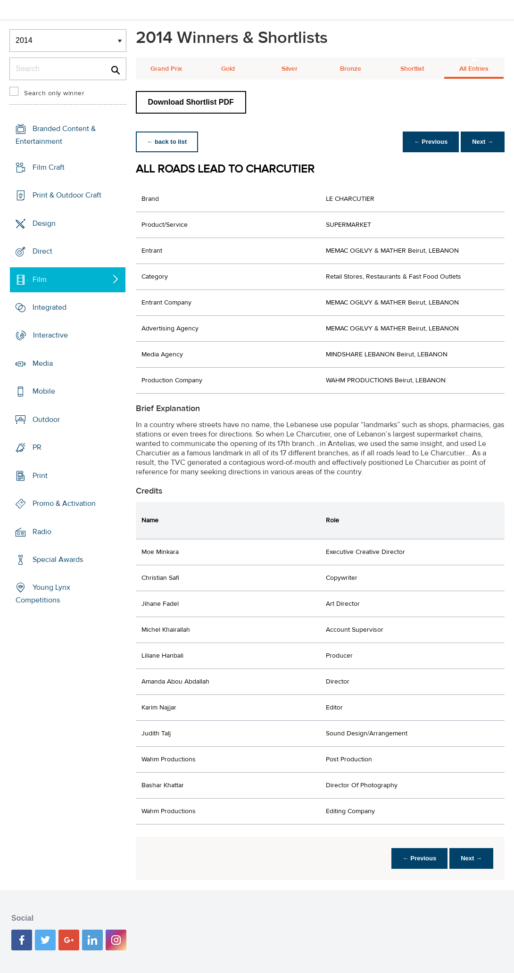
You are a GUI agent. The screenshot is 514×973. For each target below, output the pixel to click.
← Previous (431, 141)
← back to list (167, 141)
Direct (42, 251)
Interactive (50, 335)
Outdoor (46, 419)
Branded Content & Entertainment (56, 135)
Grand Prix (166, 69)
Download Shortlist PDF (191, 102)
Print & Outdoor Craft (67, 195)
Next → (482, 141)
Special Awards (58, 559)
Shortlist (412, 69)
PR (37, 447)
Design (44, 223)
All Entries (474, 69)
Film (40, 279)
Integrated (49, 307)
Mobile (44, 391)
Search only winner (54, 93)
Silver (290, 69)
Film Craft (49, 167)
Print (40, 475)
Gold (228, 69)
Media (43, 363)
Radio (42, 531)
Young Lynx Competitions (43, 594)
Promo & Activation (64, 503)
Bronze (350, 69)
